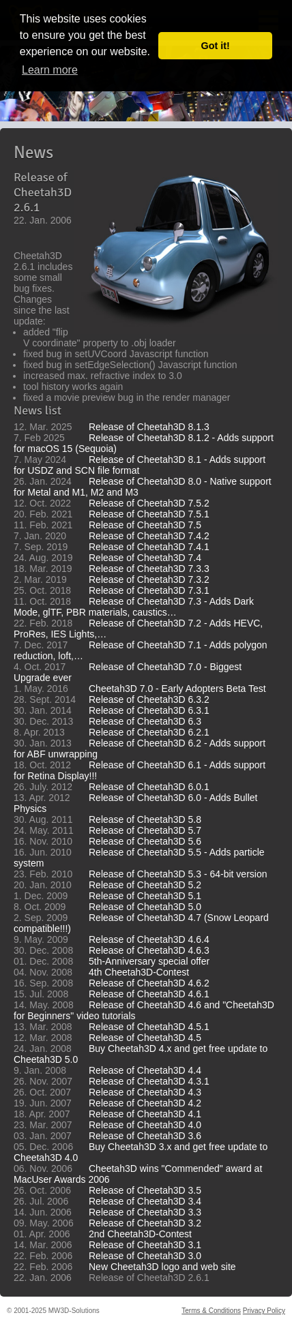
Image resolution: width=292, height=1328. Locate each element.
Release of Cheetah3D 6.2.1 (149, 732)
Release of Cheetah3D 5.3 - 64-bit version (178, 874)
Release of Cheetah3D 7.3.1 (149, 590)
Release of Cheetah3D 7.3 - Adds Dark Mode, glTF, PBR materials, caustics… (134, 607)
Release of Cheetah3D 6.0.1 (149, 786)
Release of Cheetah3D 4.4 (145, 1070)
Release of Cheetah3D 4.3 (145, 1092)
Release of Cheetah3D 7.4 (145, 557)
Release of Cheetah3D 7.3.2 (149, 579)
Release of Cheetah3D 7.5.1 (149, 514)
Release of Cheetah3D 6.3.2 (149, 699)
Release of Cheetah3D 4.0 (145, 1124)
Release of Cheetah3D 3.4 (145, 1201)
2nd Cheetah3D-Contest (140, 1233)
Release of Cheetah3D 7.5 (145, 524)
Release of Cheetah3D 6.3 (145, 721)
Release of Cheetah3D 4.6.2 (149, 983)
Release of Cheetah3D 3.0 (145, 1255)
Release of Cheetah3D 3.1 (145, 1244)
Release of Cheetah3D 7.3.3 (149, 568)
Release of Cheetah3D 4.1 (145, 1113)
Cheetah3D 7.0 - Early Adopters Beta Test (177, 688)
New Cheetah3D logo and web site (162, 1266)
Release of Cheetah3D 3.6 (145, 1135)
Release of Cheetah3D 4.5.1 (149, 1026)
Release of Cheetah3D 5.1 (145, 895)
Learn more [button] (50, 70)
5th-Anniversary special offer (149, 961)
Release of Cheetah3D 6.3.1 (149, 710)
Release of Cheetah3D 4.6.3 (149, 950)
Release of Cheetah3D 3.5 (145, 1190)
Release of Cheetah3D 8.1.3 (149, 426)
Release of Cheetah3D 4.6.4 (149, 939)
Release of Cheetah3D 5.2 (145, 884)
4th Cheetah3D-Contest (139, 972)
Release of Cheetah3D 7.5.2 (149, 503)
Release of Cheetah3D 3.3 (145, 1212)
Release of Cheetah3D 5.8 (145, 819)
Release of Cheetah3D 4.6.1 (149, 994)
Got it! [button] (215, 45)
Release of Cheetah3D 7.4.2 (149, 535)
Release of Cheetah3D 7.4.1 (149, 546)
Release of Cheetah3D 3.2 (145, 1223)
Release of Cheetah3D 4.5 (145, 1037)
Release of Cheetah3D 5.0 (145, 906)
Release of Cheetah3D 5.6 (145, 841)
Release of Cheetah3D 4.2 (145, 1103)
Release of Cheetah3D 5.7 (145, 830)
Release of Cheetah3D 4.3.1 (149, 1081)
